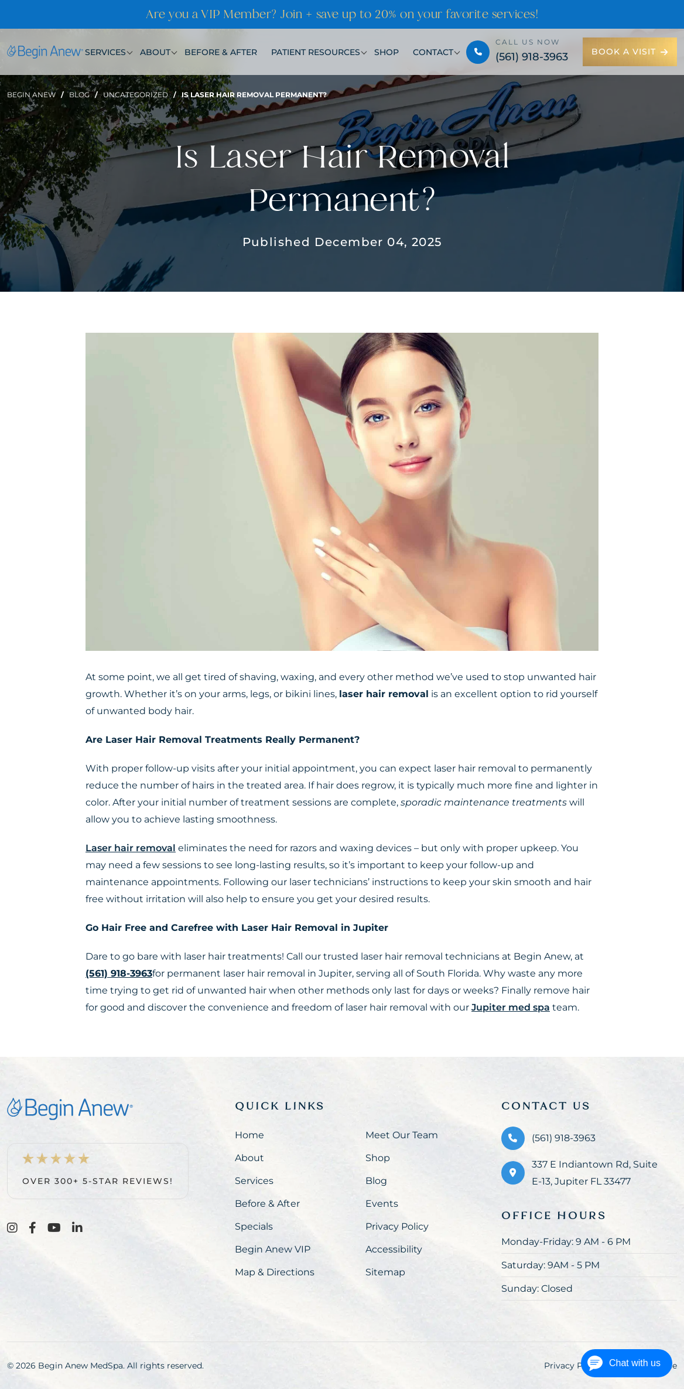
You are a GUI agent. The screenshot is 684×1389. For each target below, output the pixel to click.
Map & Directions (274, 1272)
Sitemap (385, 1272)
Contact (433, 52)
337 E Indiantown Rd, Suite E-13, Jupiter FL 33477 (595, 1173)
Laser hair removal (131, 848)
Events (381, 1203)
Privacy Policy (397, 1226)
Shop (386, 52)
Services (105, 52)
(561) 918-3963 (531, 56)
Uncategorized (135, 94)
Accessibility (393, 1249)
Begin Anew (31, 94)
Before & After (220, 52)
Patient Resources (315, 52)
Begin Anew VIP (272, 1249)
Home (249, 1135)
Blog (79, 94)
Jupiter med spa (510, 1007)
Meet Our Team (401, 1135)
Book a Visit (629, 51)
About (155, 52)
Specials (254, 1226)
